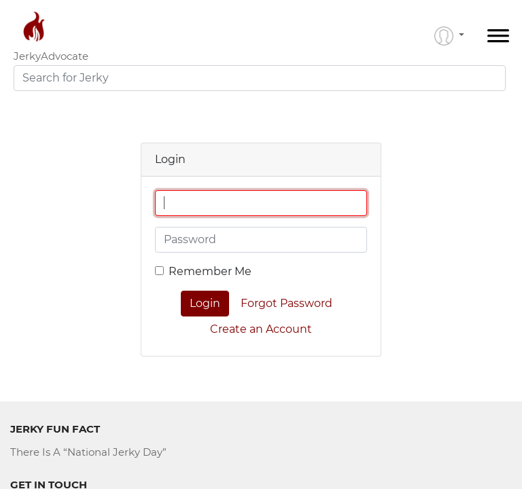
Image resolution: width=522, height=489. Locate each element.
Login (205, 303)
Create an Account (261, 329)
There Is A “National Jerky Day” (88, 452)
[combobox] (260, 78)
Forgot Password (286, 303)
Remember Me (210, 271)
